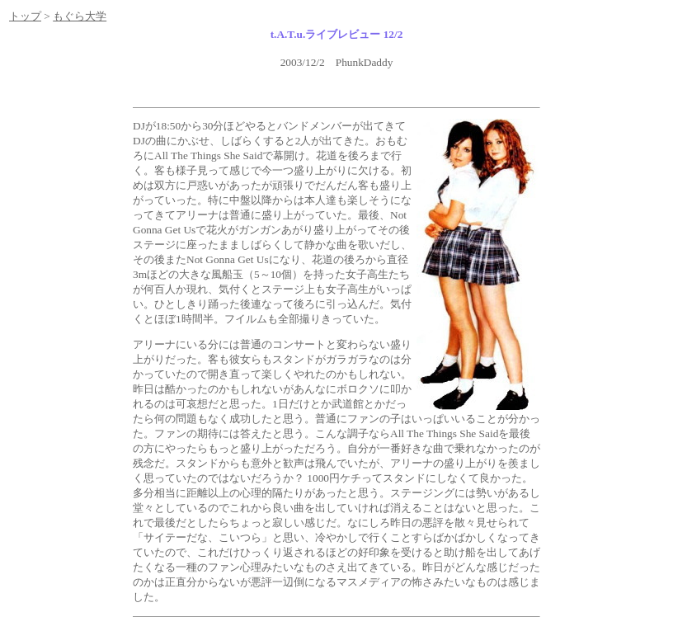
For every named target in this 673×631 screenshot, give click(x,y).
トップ (25, 16)
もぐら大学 (79, 16)
